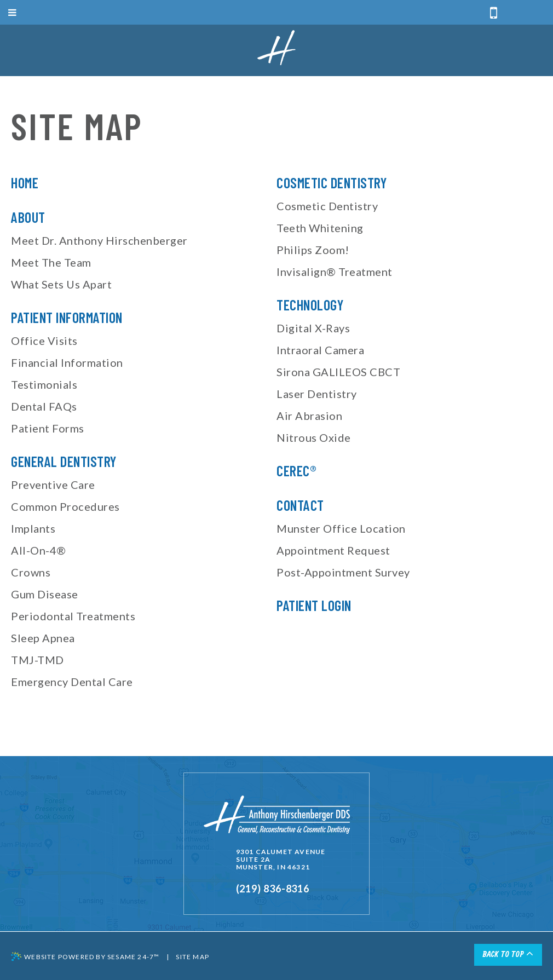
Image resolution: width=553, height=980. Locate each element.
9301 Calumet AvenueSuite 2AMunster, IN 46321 (281, 859)
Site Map (192, 957)
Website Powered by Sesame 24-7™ (85, 956)
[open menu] (276, 12)
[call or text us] (494, 13)
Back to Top (508, 954)
